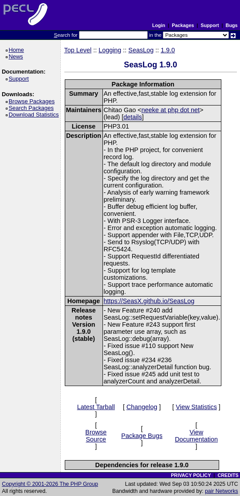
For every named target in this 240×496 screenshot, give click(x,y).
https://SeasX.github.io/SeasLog (149, 301)
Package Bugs (141, 435)
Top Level (78, 50)
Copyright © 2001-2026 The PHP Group (50, 484)
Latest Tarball (96, 406)
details (132, 117)
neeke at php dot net (171, 109)
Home (17, 50)
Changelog (141, 406)
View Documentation (196, 436)
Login (158, 25)
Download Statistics (35, 114)
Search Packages (32, 108)
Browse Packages (33, 101)
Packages (183, 25)
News (17, 56)
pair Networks (221, 491)
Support (210, 25)
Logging (109, 50)
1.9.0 (168, 50)
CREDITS (227, 475)
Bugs (232, 25)
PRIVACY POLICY (191, 475)
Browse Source (95, 436)
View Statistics (196, 406)
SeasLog (140, 50)
